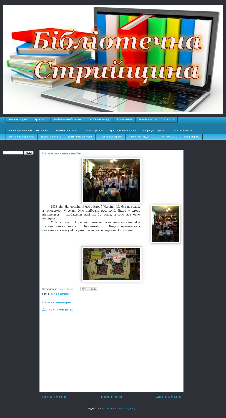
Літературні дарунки (153, 130)
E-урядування (124, 119)
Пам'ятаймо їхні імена (80, 136)
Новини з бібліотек (51, 136)
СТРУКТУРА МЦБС (139, 136)
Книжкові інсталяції (66, 130)
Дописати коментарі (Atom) (120, 408)
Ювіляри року (191, 136)
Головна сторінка (18, 119)
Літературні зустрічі (182, 130)
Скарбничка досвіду (99, 119)
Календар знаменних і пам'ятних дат (29, 130)
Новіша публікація (54, 396)
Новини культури (148, 119)
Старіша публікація (168, 396)
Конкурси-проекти (93, 130)
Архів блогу (41, 119)
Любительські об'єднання (67, 119)
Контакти (169, 119)
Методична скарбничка (21, 136)
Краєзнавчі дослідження (123, 130)
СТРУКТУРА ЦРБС (167, 136)
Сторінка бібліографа (110, 136)
